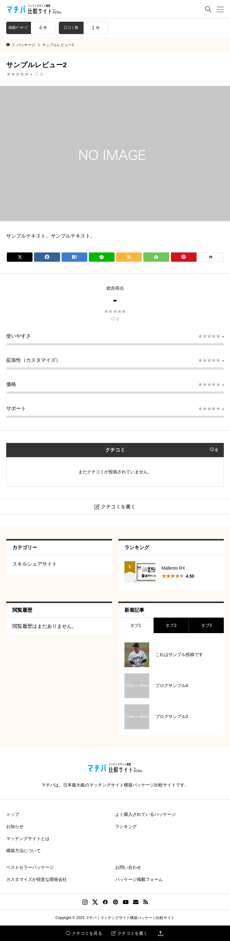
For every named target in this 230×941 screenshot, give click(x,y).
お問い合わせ (128, 867)
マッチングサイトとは (28, 838)
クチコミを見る (84, 933)
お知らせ (15, 826)
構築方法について (23, 850)
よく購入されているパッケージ (145, 814)
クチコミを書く (129, 933)
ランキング (126, 826)
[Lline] (102, 257)
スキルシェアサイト (34, 564)
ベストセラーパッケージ (30, 867)
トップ (12, 814)
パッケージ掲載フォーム (139, 879)
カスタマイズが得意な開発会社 (36, 879)
